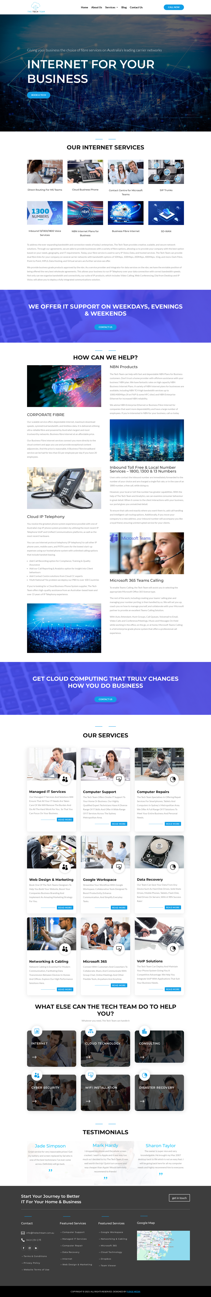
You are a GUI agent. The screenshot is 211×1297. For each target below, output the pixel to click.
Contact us (105, 327)
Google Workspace (99, 880)
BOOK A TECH (38, 95)
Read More (65, 819)
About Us (96, 7)
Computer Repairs (153, 792)
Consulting (149, 1043)
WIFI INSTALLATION (101, 1087)
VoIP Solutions (150, 961)
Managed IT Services (47, 792)
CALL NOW (174, 7)
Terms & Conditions (35, 1256)
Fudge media (133, 1291)
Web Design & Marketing (51, 880)
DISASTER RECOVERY (156, 1087)
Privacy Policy (32, 1263)
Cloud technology (103, 1043)
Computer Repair (72, 1245)
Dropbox (106, 1259)
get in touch (179, 1198)
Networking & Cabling (48, 961)
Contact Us (136, 7)
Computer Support (99, 792)
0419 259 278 (33, 1239)
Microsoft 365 (95, 961)
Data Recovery (150, 879)
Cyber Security (45, 1087)
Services (110, 7)
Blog (124, 7)
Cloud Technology (111, 1252)
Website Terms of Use (36, 1269)
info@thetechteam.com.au (40, 1232)
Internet (39, 1043)
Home (84, 7)
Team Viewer (108, 1265)
